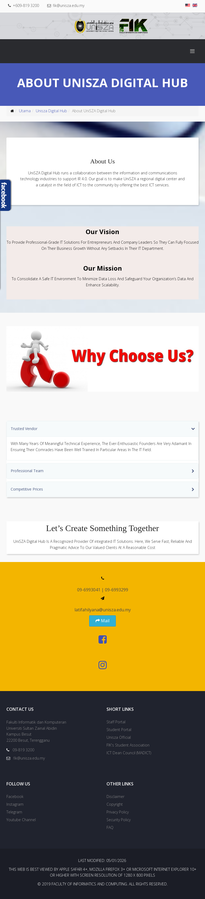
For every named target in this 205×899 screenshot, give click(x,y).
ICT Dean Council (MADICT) (129, 752)
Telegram (14, 811)
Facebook (14, 796)
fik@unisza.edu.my (69, 5)
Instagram (14, 804)
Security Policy (119, 819)
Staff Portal (116, 721)
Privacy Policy (118, 811)
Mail (102, 621)
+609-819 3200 (26, 5)
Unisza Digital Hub (51, 110)
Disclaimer (115, 796)
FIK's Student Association (128, 745)
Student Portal (119, 729)
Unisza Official (119, 737)
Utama (25, 110)
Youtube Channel (21, 819)
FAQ (110, 827)
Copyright (115, 804)
